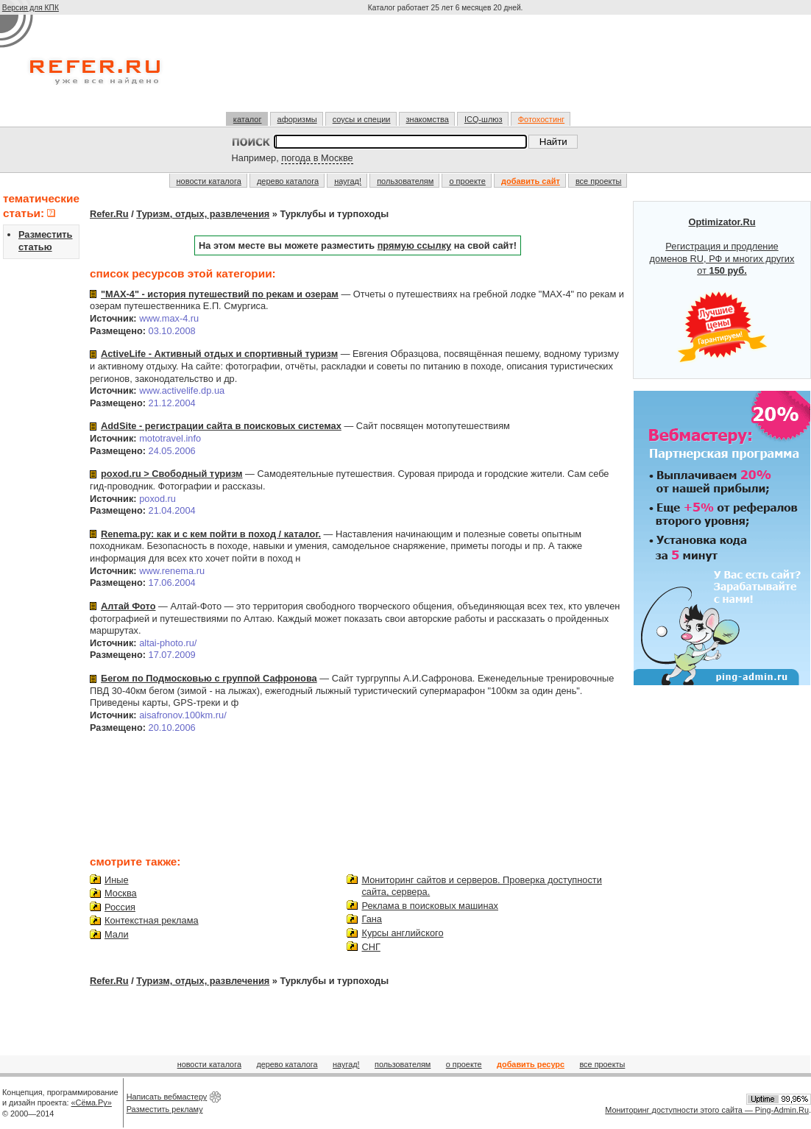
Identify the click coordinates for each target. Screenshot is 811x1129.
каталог (247, 119)
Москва (121, 893)
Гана (371, 918)
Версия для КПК (30, 8)
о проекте (467, 181)
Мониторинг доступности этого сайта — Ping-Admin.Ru (707, 1109)
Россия (120, 907)
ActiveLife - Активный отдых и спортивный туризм (219, 353)
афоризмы (297, 119)
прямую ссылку (415, 245)
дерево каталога (288, 181)
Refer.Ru (109, 213)
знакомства (427, 119)
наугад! (347, 181)
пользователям (405, 181)
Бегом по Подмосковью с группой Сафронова (209, 678)
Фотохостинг (541, 119)
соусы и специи (362, 119)
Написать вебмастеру (167, 1096)
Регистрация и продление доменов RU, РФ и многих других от (722, 290)
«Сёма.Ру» (91, 1102)
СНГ (370, 946)
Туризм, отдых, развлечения (202, 213)
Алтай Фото (128, 606)
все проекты (599, 181)
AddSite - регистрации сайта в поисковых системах (221, 425)
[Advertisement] (447, 69)
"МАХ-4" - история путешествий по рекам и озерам (220, 294)
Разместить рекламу (165, 1109)
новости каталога (209, 181)
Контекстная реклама (152, 920)
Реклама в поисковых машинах (429, 905)
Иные (117, 879)
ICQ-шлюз (483, 119)
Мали (117, 934)
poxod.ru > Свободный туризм (172, 473)
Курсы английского (402, 932)
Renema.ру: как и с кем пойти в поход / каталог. (211, 533)
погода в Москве (317, 157)
